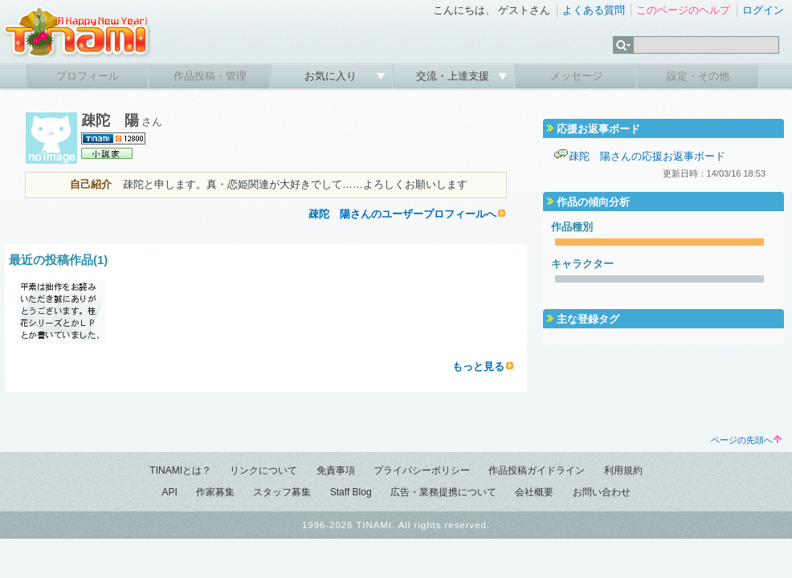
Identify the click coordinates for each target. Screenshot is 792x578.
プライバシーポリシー (422, 470)
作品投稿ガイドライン (536, 470)
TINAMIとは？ (180, 470)
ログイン (763, 10)
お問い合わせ (602, 492)
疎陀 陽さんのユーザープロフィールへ (402, 214)
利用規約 (623, 470)
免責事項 (335, 470)
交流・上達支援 (454, 76)
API (169, 492)
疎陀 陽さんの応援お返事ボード (647, 156)
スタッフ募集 (282, 492)
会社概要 (534, 492)
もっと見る (478, 366)
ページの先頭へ (746, 440)
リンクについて (263, 470)
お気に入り (332, 76)
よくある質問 (593, 10)
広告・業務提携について (443, 492)
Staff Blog (351, 492)
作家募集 (215, 492)
